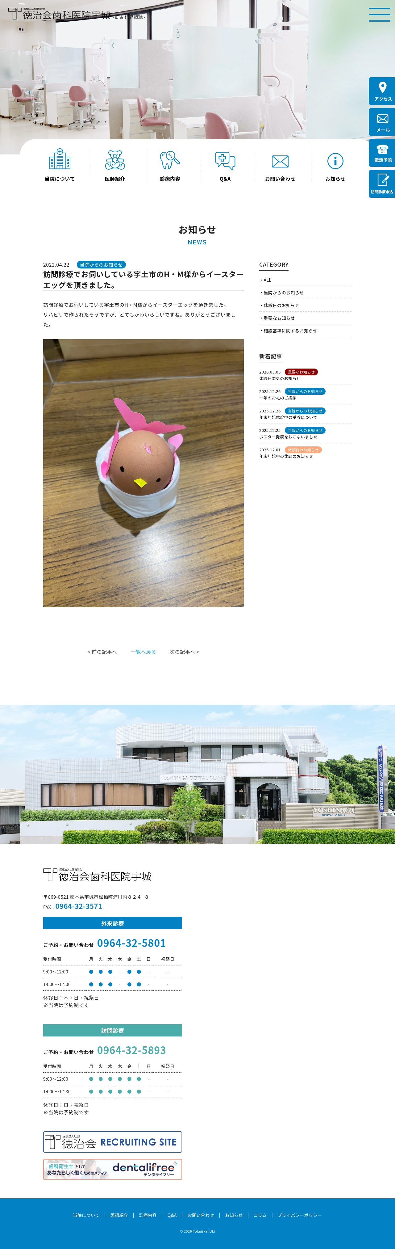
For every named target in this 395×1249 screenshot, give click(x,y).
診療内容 (148, 1215)
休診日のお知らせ (281, 305)
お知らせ (234, 1215)
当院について (86, 1215)
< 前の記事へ (102, 651)
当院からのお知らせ (284, 292)
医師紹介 (119, 1215)
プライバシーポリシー (299, 1215)
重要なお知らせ (279, 318)
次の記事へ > (184, 651)
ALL (267, 280)
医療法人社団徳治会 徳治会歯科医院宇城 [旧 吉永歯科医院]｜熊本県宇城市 (59, 14)
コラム (260, 1215)
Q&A (172, 1215)
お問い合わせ (200, 1215)
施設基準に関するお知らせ (290, 330)
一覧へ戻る (143, 651)
